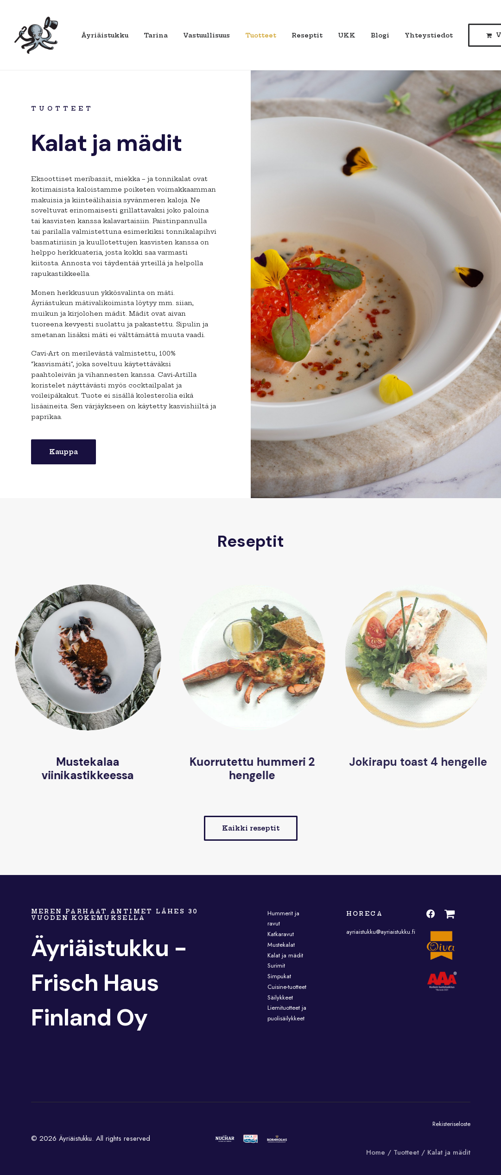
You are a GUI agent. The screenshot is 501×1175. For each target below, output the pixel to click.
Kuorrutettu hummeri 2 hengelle (270, 768)
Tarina (156, 35)
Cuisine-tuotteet (286, 986)
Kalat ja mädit (285, 955)
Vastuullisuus (206, 35)
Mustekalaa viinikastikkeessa (99, 768)
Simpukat (279, 976)
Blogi (380, 35)
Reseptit (307, 35)
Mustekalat (281, 944)
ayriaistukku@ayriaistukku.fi (380, 931)
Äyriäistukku (104, 35)
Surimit (276, 965)
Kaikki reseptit (250, 828)
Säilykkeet (280, 997)
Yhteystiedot (429, 35)
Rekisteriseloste (451, 1123)
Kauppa (63, 452)
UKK (346, 35)
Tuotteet (260, 35)
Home (375, 1152)
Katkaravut (280, 934)
